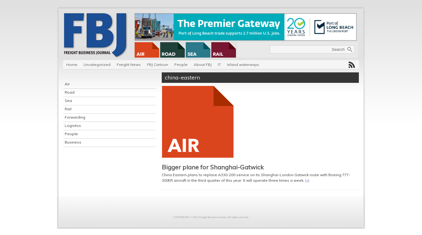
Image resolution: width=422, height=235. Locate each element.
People (181, 64)
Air (67, 84)
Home (71, 64)
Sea (68, 100)
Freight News (129, 64)
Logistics (73, 125)
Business (73, 142)
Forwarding (75, 117)
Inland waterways (243, 64)
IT (219, 64)
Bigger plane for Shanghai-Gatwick (213, 167)
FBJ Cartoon (157, 64)
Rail (68, 109)
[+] (307, 181)
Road (70, 92)
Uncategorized (97, 64)
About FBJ (203, 64)
